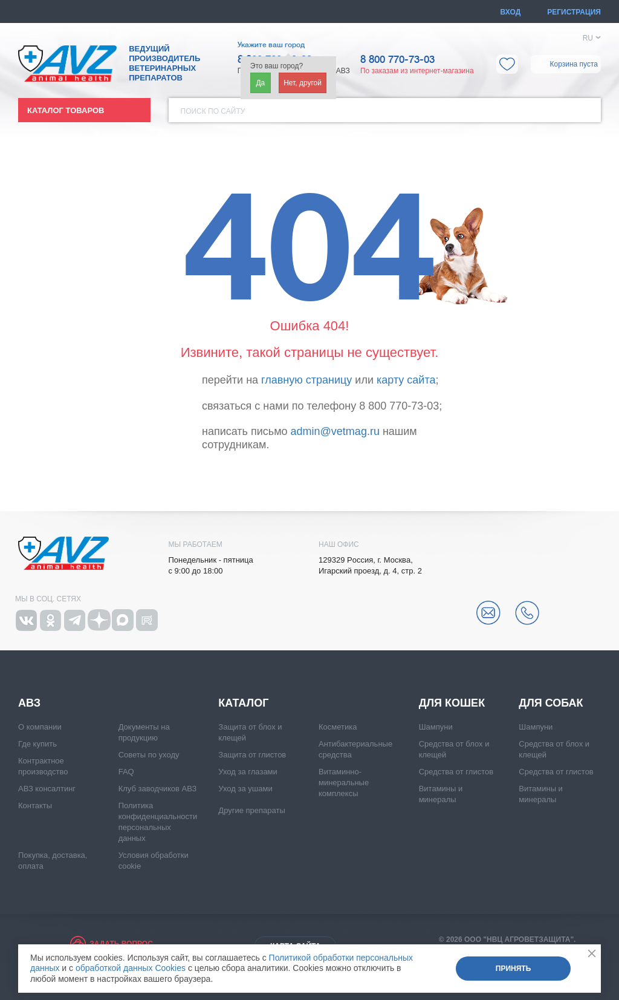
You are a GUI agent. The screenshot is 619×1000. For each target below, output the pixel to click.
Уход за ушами (245, 788)
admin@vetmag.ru (335, 431)
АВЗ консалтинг (47, 788)
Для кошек (452, 703)
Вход (511, 12)
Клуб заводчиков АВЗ (157, 788)
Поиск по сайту (213, 111)
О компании (40, 726)
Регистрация (574, 12)
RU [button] (588, 38)
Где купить (37, 743)
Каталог (243, 703)
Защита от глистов (252, 754)
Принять (513, 968)
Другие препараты (251, 810)
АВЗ (29, 703)
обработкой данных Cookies (131, 968)
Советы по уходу (149, 754)
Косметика (338, 726)
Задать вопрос (121, 944)
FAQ (126, 771)
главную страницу (306, 380)
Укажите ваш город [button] (271, 45)
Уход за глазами (247, 771)
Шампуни (436, 726)
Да (260, 83)
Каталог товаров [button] (65, 110)
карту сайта (406, 380)
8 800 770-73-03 (397, 59)
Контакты (35, 805)
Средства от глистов (456, 771)
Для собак (551, 703)
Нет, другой (303, 83)
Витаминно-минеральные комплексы (344, 782)
